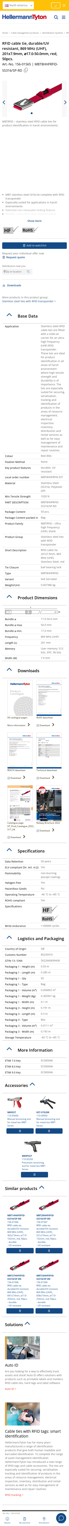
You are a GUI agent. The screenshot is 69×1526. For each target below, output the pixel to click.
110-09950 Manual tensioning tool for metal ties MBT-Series (49, 1111)
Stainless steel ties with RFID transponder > (29, 301)
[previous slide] (4, 102)
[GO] (56, 17)
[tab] (34, 316)
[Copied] (26, 70)
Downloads (11, 285)
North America (19, 5)
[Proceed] (55, 5)
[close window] (64, 5)
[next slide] (65, 102)
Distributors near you (14, 266)
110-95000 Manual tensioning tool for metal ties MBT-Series (20, 1111)
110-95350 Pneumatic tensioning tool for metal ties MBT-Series (34, 1155)
